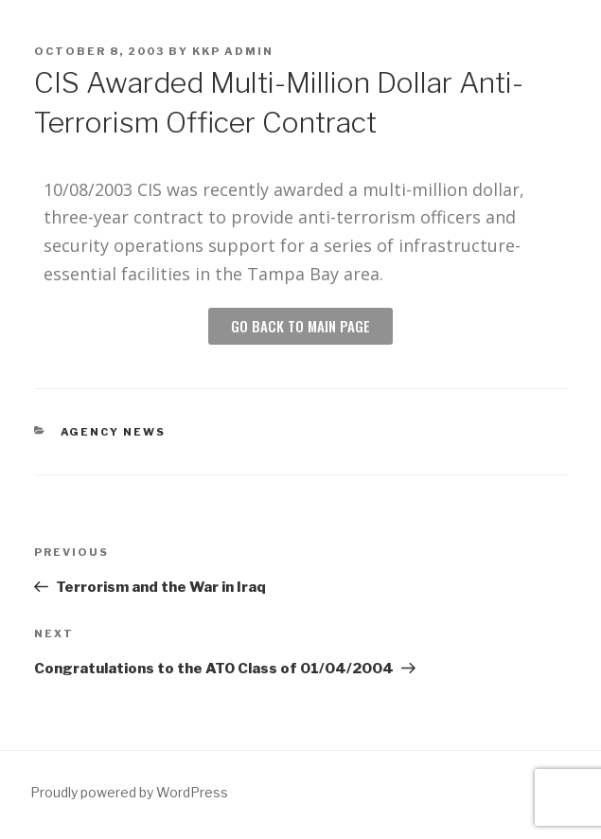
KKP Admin (233, 51)
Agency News (114, 431)
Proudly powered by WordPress (129, 792)
